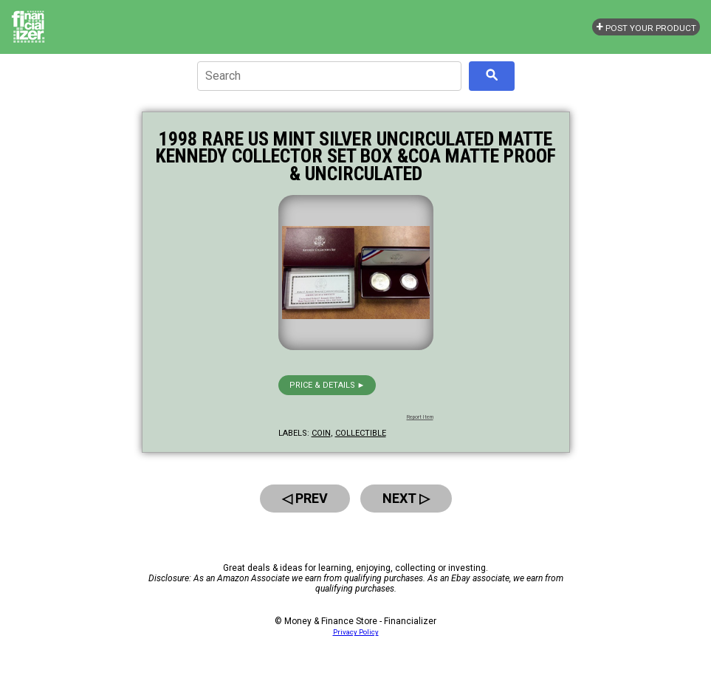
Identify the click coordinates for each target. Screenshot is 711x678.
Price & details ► (327, 385)
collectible (360, 433)
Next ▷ (406, 498)
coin (321, 433)
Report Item (420, 417)
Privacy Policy (356, 632)
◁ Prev (305, 498)
